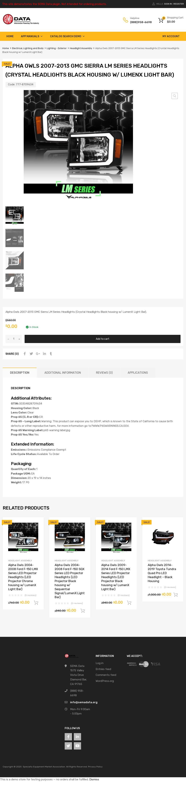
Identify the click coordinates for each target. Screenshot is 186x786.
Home (10, 36)
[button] (175, 96)
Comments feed (106, 675)
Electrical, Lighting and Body (28, 48)
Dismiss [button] (94, 779)
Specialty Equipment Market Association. (44, 766)
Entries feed (103, 669)
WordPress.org (105, 681)
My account (171, 36)
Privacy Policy (95, 766)
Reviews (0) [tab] (104, 372)
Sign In (168, 4)
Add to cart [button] (36, 603)
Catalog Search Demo (67, 36)
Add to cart (102, 338)
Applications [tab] (138, 372)
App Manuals (32, 36)
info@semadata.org (83, 702)
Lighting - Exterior (57, 48)
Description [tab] (19, 372)
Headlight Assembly (81, 48)
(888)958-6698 (139, 22)
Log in (99, 663)
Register (178, 4)
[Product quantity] (13, 339)
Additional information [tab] (62, 372)
